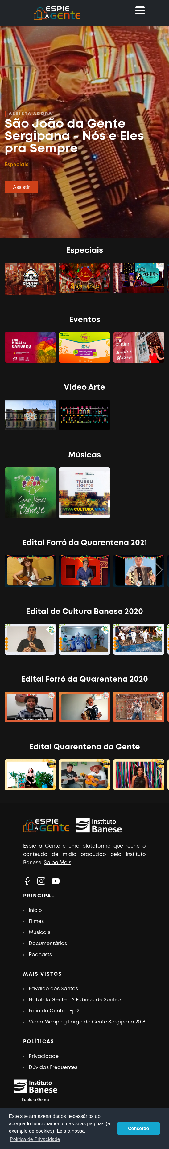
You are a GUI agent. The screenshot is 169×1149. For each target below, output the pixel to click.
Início (35, 910)
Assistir (21, 187)
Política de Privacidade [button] (35, 1139)
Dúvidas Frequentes (53, 1067)
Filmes (36, 921)
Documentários (48, 943)
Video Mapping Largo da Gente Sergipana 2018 (87, 1022)
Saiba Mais (57, 862)
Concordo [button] (138, 1128)
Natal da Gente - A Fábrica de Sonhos (75, 1000)
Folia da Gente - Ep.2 (54, 1011)
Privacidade (44, 1056)
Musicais (39, 932)
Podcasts (40, 954)
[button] (158, 570)
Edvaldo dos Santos (53, 989)
